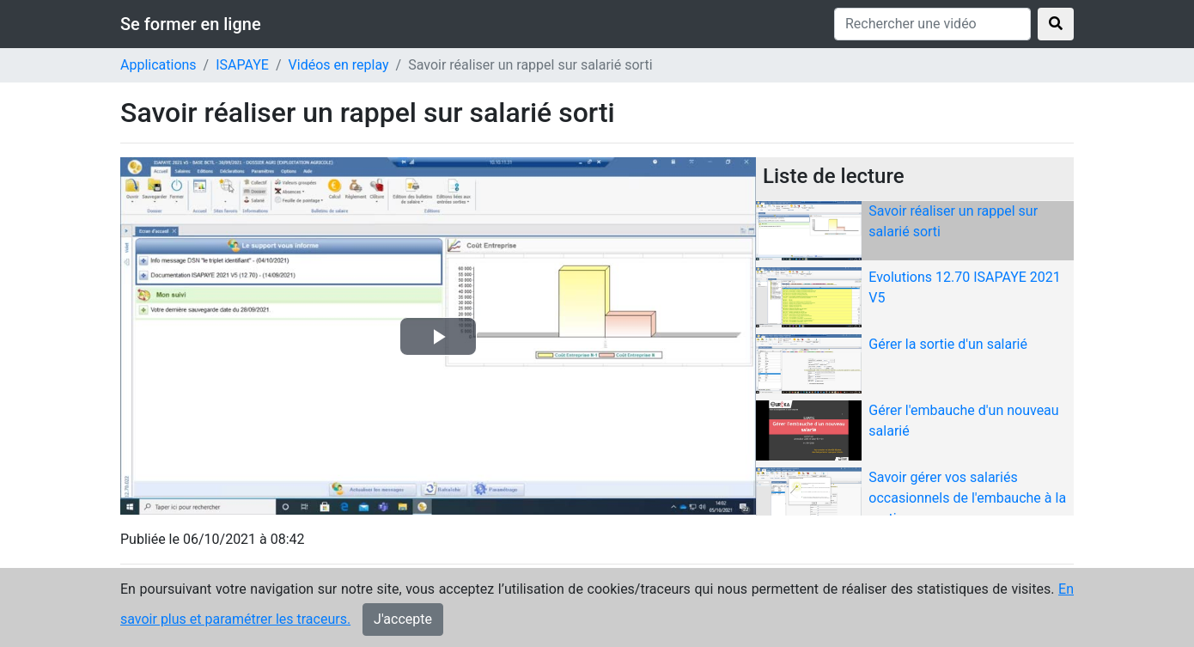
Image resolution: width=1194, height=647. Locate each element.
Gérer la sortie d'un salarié (947, 344)
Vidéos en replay (339, 65)
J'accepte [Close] (403, 621)
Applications (158, 65)
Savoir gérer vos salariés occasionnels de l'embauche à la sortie (967, 498)
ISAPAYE (242, 65)
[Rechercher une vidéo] (932, 24)
